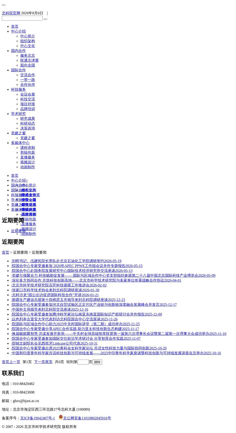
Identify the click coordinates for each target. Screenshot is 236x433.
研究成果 (27, 118)
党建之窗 (18, 133)
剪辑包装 (27, 152)
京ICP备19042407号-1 (37, 418)
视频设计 (27, 162)
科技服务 (18, 89)
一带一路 (27, 80)
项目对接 (27, 104)
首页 (14, 26)
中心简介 (27, 36)
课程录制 (27, 148)
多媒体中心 (20, 143)
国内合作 (18, 51)
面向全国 (27, 65)
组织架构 (27, 41)
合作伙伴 (27, 85)
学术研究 (18, 114)
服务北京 (27, 55)
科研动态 (27, 123)
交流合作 (27, 75)
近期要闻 (18, 231)
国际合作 (18, 70)
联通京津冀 (29, 60)
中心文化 (27, 46)
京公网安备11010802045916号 (85, 418)
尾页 (49, 362)
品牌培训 (27, 109)
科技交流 (27, 99)
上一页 (14, 362)
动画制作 (27, 167)
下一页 (39, 362)
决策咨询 (27, 128)
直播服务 (27, 157)
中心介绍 (18, 31)
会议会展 (27, 94)
